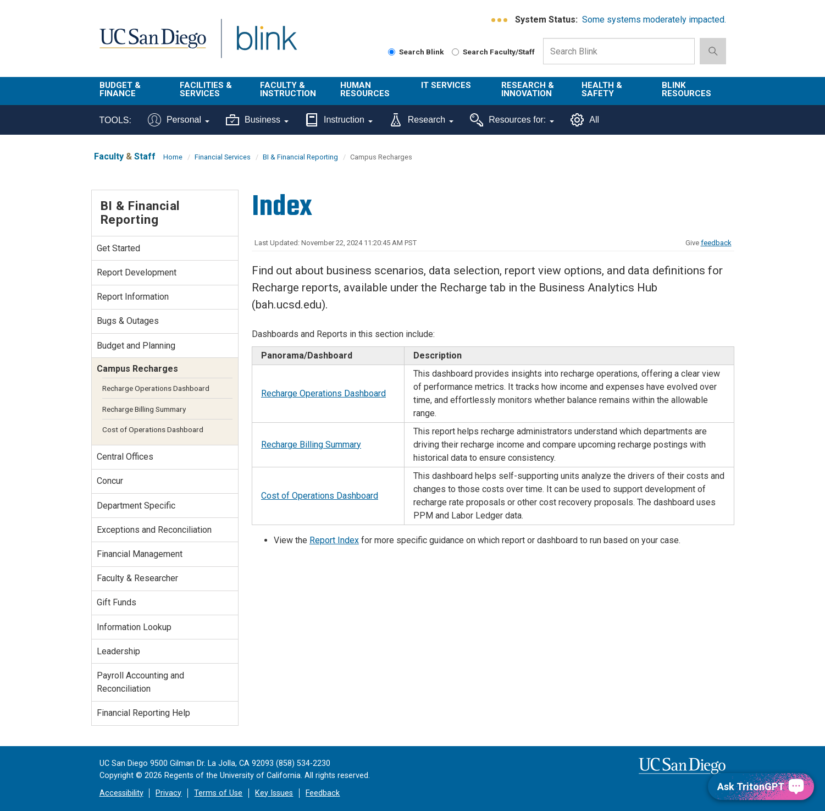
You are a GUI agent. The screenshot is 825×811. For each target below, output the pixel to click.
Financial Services (223, 157)
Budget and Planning (136, 345)
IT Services (446, 85)
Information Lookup (134, 627)
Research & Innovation (527, 89)
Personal (178, 119)
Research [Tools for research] (421, 119)
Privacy (168, 793)
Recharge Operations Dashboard (323, 393)
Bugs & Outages (128, 321)
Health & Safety (602, 89)
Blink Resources (686, 89)
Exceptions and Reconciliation (154, 530)
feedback (716, 243)
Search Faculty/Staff (493, 51)
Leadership (118, 651)
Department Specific (136, 505)
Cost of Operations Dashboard (319, 495)
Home (172, 157)
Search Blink (416, 51)
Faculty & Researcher (137, 578)
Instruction (339, 119)
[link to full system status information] (500, 20)
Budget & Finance (120, 89)
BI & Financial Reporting (300, 157)
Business (257, 119)
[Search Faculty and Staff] (455, 52)
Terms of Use (218, 793)
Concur (110, 481)
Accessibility (121, 793)
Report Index (334, 540)
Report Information (133, 296)
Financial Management (139, 554)
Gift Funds (116, 602)
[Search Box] (619, 51)
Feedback (323, 793)
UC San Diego (152, 45)
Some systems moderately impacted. (654, 19)
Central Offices (125, 456)
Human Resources (365, 89)
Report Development (136, 272)
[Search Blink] (391, 52)
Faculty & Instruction (288, 89)
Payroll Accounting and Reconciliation (140, 682)
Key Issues (274, 793)
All (585, 119)
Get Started (118, 248)
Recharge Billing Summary (311, 444)
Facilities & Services (206, 89)
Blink (266, 45)
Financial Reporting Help (143, 713)
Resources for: (512, 119)
